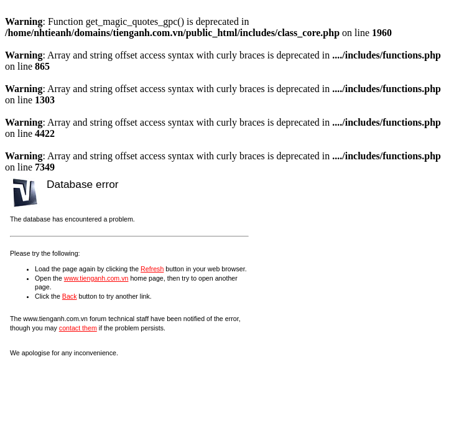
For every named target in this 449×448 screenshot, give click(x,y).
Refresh (152, 269)
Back (69, 296)
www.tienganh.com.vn (96, 278)
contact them (78, 328)
